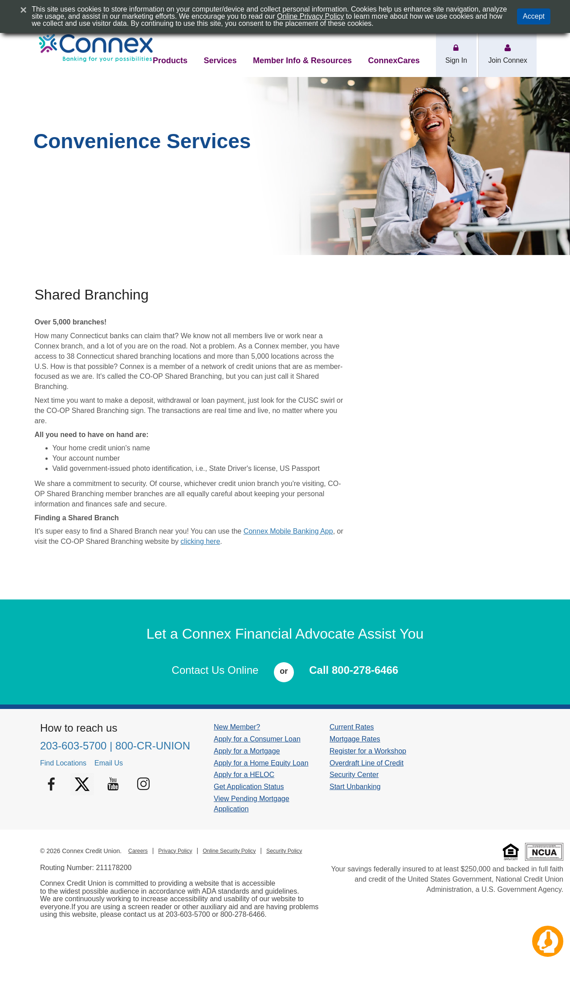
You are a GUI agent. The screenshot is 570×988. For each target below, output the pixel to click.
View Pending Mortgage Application (251, 804)
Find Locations (63, 763)
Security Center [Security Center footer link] (354, 774)
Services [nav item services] (220, 60)
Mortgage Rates (355, 739)
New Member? (237, 727)
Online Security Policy (229, 851)
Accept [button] (534, 16)
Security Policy (284, 851)
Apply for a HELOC (244, 774)
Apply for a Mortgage (247, 751)
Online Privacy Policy (310, 16)
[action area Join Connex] (508, 48)
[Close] (23, 10)
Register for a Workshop (368, 751)
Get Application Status (249, 786)
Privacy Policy (175, 851)
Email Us (108, 763)
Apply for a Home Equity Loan (261, 763)
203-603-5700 (73, 746)
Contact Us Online (215, 670)
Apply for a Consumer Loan (257, 739)
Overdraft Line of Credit (366, 763)
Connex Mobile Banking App (288, 531)
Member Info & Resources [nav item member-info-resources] (302, 60)
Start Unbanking (355, 786)
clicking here (200, 541)
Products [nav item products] (170, 60)
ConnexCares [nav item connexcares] (393, 60)
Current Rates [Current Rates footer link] (352, 727)
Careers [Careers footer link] (138, 851)
